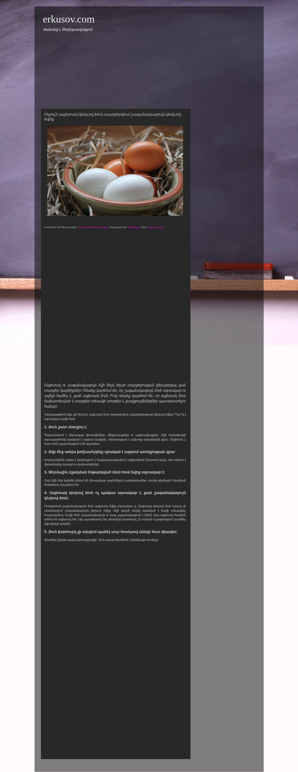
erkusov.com (69, 19)
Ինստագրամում (155, 227)
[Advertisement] (149, 72)
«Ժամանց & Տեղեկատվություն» (93, 227)
